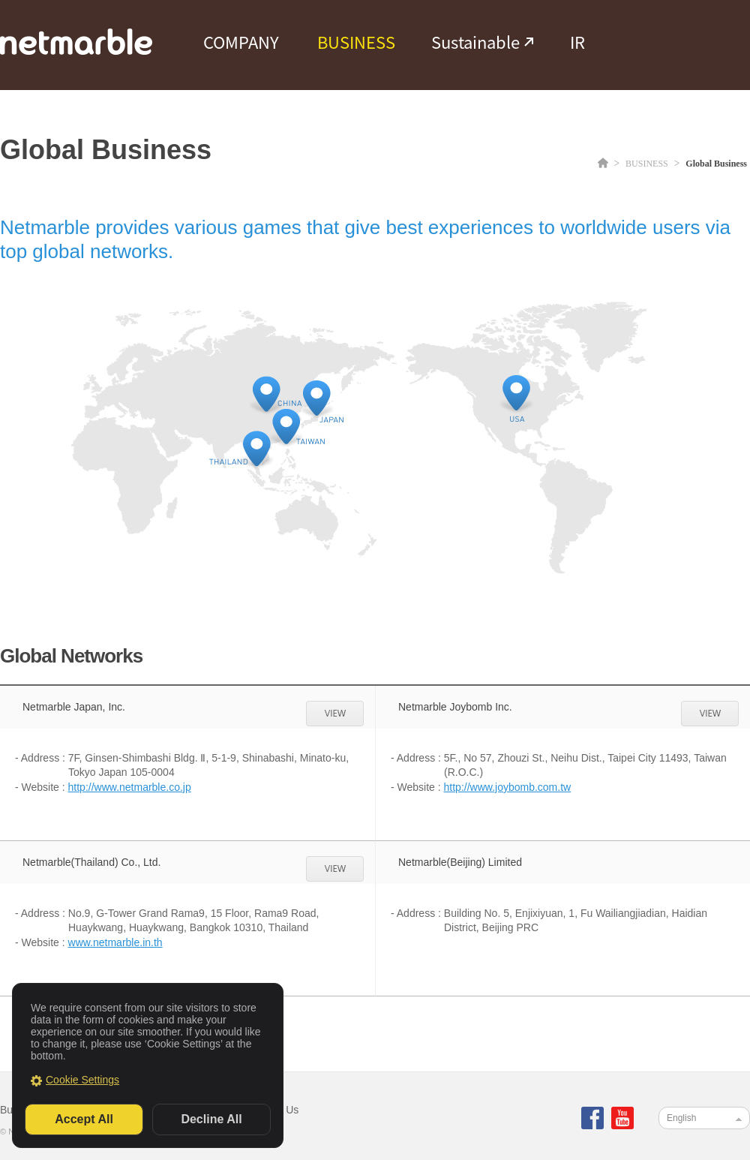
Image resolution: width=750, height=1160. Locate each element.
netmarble (76, 42)
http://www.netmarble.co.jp (129, 787)
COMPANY (241, 42)
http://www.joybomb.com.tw (508, 787)
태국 (257, 448)
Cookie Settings (82, 1080)
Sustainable (475, 42)
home (603, 162)
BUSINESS (356, 42)
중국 (266, 393)
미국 (516, 392)
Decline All (211, 1119)
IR (577, 42)
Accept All (84, 1119)
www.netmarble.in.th (115, 942)
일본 (317, 398)
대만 (286, 426)
